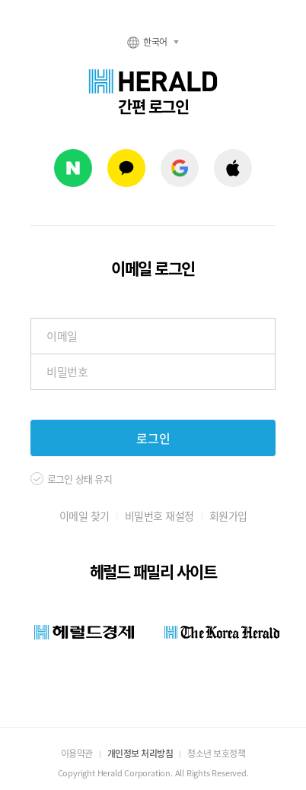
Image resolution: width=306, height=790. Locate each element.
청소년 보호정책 (216, 753)
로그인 (153, 438)
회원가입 (228, 515)
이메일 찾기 (84, 515)
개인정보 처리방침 (140, 753)
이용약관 (77, 753)
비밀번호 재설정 (159, 515)
